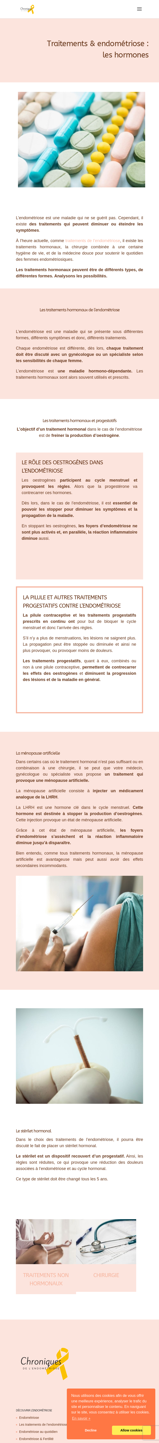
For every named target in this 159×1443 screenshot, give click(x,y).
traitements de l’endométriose (92, 240)
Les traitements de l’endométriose (43, 1424)
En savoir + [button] (81, 1418)
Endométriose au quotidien (38, 1432)
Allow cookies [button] (131, 1430)
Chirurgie (106, 1275)
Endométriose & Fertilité (36, 1439)
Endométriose (29, 1417)
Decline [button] (91, 1430)
